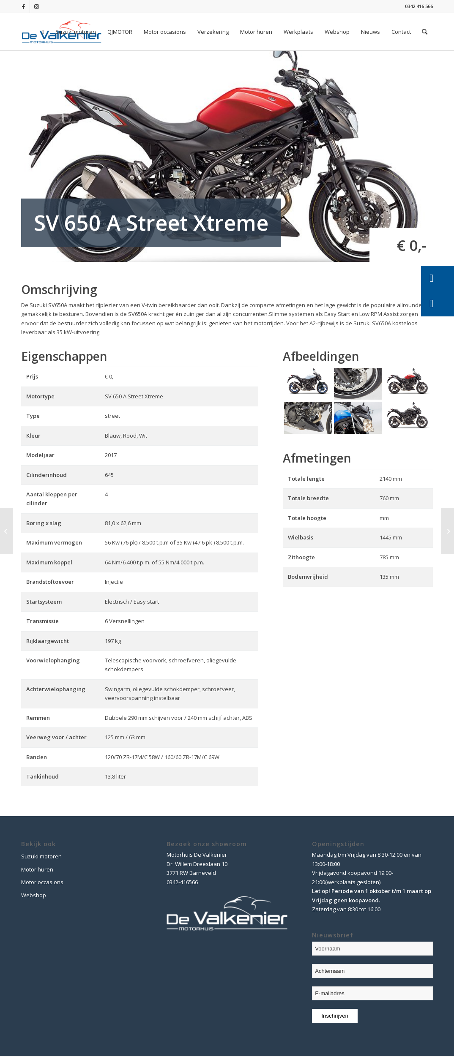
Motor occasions (42, 882)
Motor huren (37, 869)
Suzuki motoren (41, 856)
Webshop (33, 895)
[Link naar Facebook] (23, 6)
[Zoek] (424, 31)
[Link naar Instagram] (36, 6)
